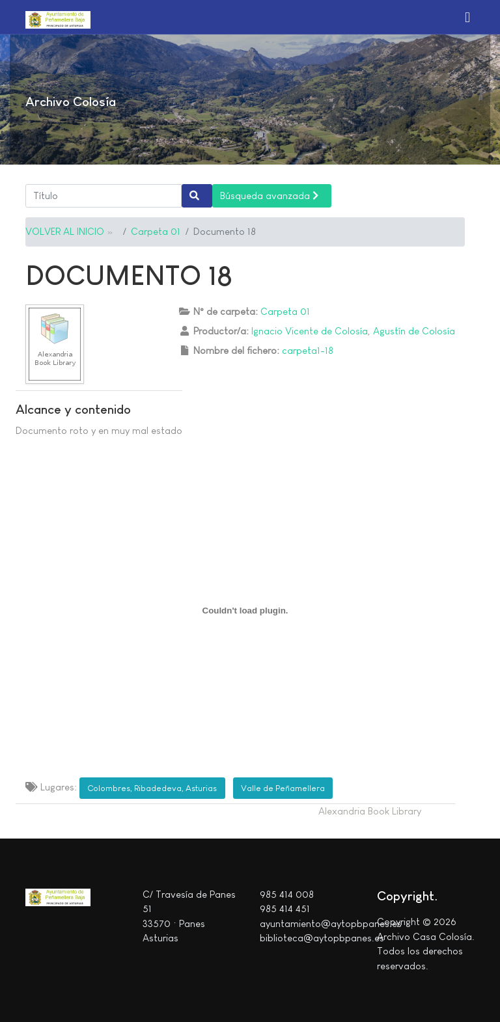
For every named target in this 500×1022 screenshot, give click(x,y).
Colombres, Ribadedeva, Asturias (152, 788)
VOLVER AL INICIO (64, 231)
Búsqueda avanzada (269, 195)
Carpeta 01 (155, 231)
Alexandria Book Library (369, 810)
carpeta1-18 (307, 350)
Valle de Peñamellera (283, 788)
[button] (467, 17)
